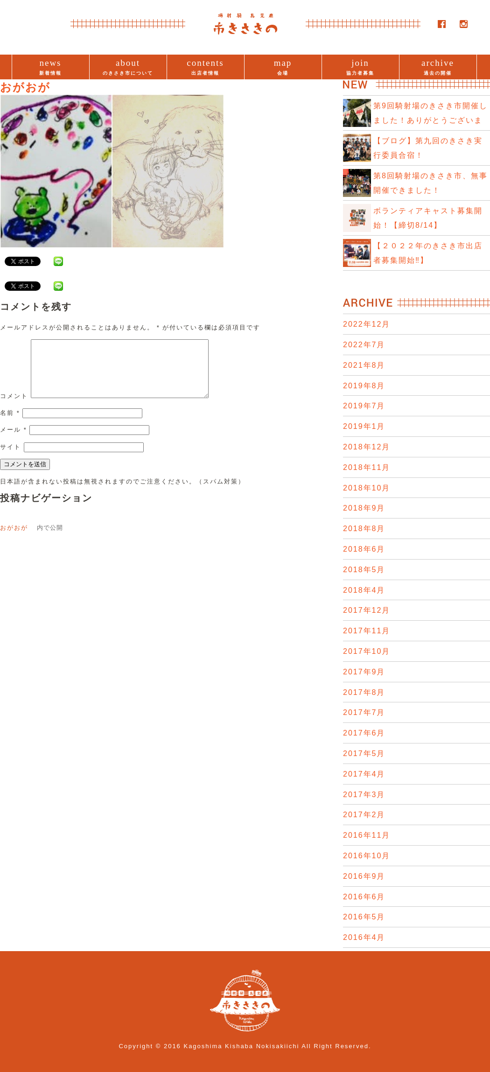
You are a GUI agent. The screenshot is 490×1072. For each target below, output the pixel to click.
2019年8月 (364, 386)
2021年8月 (364, 365)
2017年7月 (364, 712)
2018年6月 (364, 549)
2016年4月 (364, 937)
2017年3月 (364, 795)
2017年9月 (364, 672)
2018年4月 (364, 590)
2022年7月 (364, 345)
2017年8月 (364, 692)
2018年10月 (366, 488)
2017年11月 (366, 631)
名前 (10, 423)
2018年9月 (364, 508)
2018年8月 (364, 528)
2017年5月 (364, 753)
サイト (10, 458)
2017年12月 (366, 610)
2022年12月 (366, 324)
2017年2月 (364, 815)
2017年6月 (364, 733)
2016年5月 (364, 917)
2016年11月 (366, 835)
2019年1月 (364, 426)
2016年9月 (364, 876)
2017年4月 (364, 774)
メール (13, 440)
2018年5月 (364, 570)
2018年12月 (366, 447)
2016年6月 (364, 897)
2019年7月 (364, 406)
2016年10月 (366, 856)
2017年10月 (366, 651)
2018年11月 (366, 467)
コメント (14, 407)
